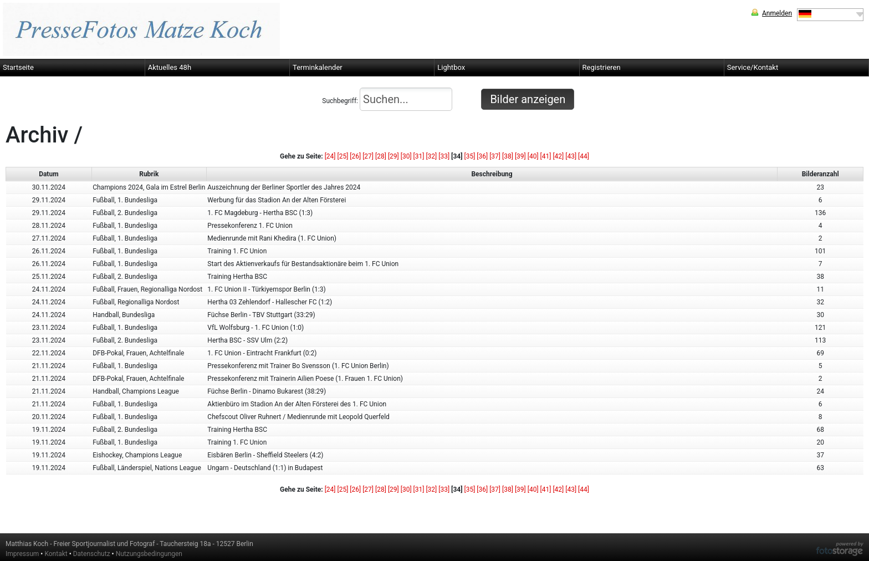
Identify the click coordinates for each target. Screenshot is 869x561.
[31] (419, 156)
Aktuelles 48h (169, 67)
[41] (545, 156)
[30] (406, 156)
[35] (470, 156)
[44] (583, 156)
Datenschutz (91, 554)
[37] (494, 156)
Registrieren (601, 67)
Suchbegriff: (387, 99)
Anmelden (777, 13)
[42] (558, 156)
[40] (533, 156)
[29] (393, 156)
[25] (343, 156)
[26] (355, 156)
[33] (443, 156)
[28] (380, 156)
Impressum (22, 554)
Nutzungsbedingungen (149, 554)
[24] (330, 156)
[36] (482, 156)
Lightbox (451, 67)
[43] (570, 156)
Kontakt (55, 554)
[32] (431, 156)
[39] (520, 156)
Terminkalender (318, 67)
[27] (368, 156)
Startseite (18, 67)
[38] (507, 156)
